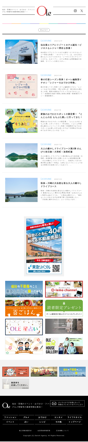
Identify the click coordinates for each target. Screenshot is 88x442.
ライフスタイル (44, 22)
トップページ (75, 422)
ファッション (7, 22)
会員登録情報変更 (44, 431)
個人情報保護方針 (25, 431)
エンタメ (34, 22)
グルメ (16, 22)
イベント (53, 22)
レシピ (71, 22)
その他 (81, 22)
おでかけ (25, 22)
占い (62, 22)
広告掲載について (62, 431)
